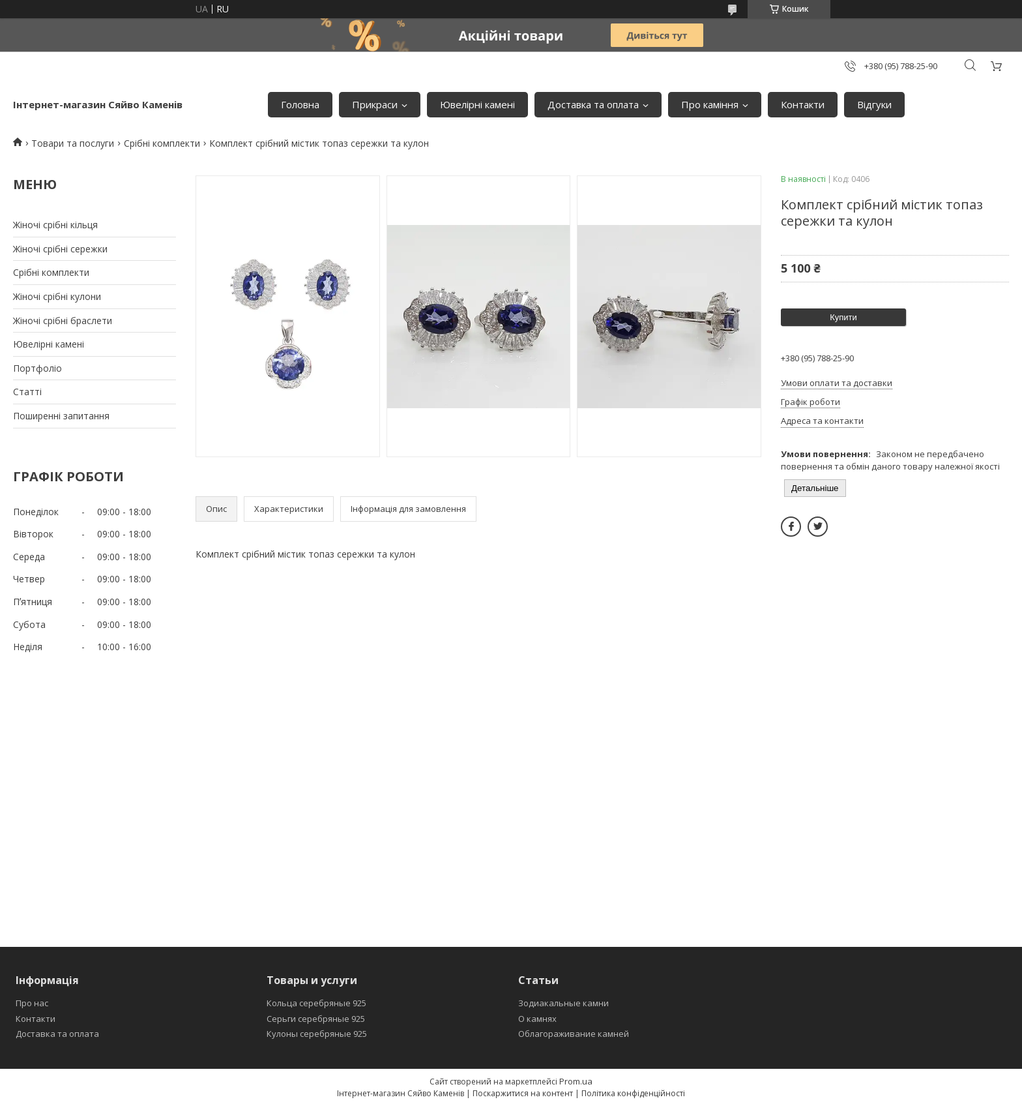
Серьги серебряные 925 (316, 1018)
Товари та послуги (72, 143)
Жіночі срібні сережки (60, 249)
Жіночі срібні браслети (62, 320)
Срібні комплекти (162, 143)
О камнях (537, 1018)
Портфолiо (37, 368)
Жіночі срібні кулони (57, 296)
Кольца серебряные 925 (316, 1003)
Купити (843, 317)
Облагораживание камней (573, 1033)
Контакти (803, 104)
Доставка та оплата (593, 104)
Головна (300, 104)
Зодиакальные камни (563, 1003)
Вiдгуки (874, 104)
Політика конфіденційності (633, 1093)
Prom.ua (575, 1081)
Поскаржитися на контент (523, 1093)
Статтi (27, 391)
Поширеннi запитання (61, 416)
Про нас (32, 1003)
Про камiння (709, 104)
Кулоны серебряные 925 (317, 1033)
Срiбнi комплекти (51, 272)
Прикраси (375, 104)
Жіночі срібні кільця (55, 224)
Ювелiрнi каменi (477, 104)
